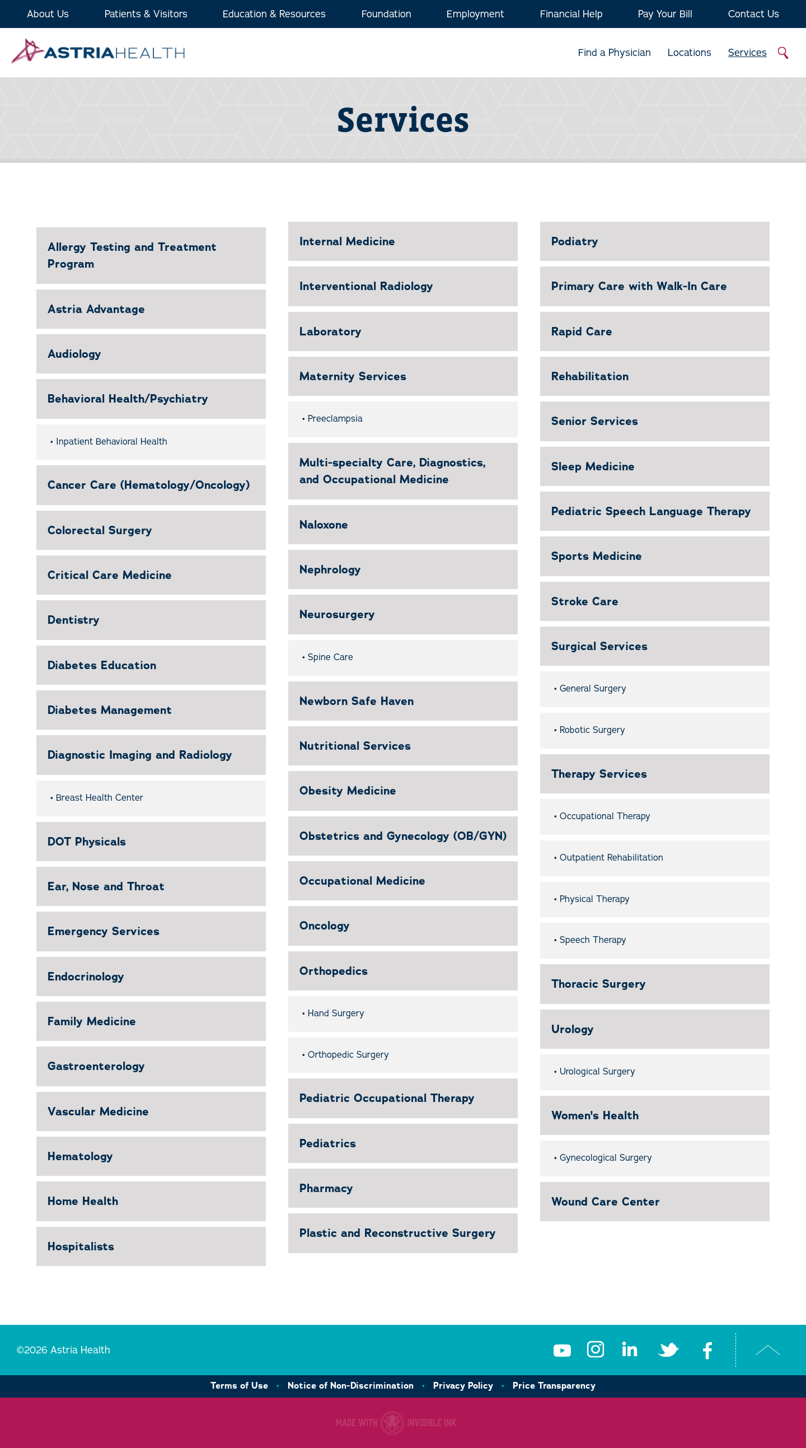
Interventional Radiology (366, 286)
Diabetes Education (102, 665)
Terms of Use (239, 1386)
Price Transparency (554, 1386)
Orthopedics (333, 971)
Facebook (707, 1350)
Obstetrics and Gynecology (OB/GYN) (403, 836)
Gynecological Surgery (606, 1158)
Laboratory (330, 331)
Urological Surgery (597, 1072)
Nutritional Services (355, 746)
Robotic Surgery (592, 730)
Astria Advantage (96, 309)
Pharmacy (326, 1188)
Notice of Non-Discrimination (351, 1386)
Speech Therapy (593, 940)
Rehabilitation (590, 376)
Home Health (83, 1201)
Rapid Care (581, 331)
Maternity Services (352, 376)
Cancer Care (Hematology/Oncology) (149, 485)
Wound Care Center (605, 1201)
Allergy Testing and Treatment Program (132, 255)
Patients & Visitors (146, 14)
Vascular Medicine (98, 1111)
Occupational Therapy (605, 816)
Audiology (74, 354)
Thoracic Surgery (598, 984)
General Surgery (593, 689)
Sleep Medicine (593, 466)
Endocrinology (86, 976)
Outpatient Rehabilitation (611, 858)
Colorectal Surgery (100, 530)
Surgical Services (599, 646)
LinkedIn (629, 1350)
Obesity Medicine (347, 790)
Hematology (80, 1156)
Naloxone (323, 525)
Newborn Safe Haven (356, 701)
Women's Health (595, 1115)
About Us (48, 14)
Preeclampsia (335, 419)
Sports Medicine (596, 556)
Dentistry (74, 620)
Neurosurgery (337, 614)
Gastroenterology (96, 1066)
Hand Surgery (336, 1013)
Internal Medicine (347, 241)
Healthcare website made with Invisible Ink (396, 1423)
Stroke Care (584, 601)
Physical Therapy (595, 899)
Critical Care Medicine (110, 575)
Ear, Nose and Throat (106, 886)
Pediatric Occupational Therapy (387, 1098)
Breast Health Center (99, 798)
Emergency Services (104, 931)
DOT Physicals (87, 841)
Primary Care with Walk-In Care (639, 286)
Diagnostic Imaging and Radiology (140, 755)
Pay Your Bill (665, 14)
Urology (572, 1029)
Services (747, 52)
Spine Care (330, 657)
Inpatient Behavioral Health (111, 442)
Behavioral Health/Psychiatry (128, 399)
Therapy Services (599, 774)
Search (783, 53)
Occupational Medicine (362, 881)
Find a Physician (614, 52)
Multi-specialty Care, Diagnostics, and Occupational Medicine (392, 471)
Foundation (386, 14)
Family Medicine (92, 1021)
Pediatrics (327, 1143)
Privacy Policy (463, 1386)
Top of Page (768, 1350)
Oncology (324, 925)
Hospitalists (81, 1246)
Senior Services (594, 421)
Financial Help (571, 14)
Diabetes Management (110, 710)
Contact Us (753, 14)
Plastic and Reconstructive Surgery (397, 1233)
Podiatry (574, 241)
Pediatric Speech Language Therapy (651, 511)
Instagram (596, 1350)
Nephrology (330, 569)
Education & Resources (274, 14)
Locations (689, 52)
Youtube (562, 1350)
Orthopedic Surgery (348, 1055)
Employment (475, 14)
